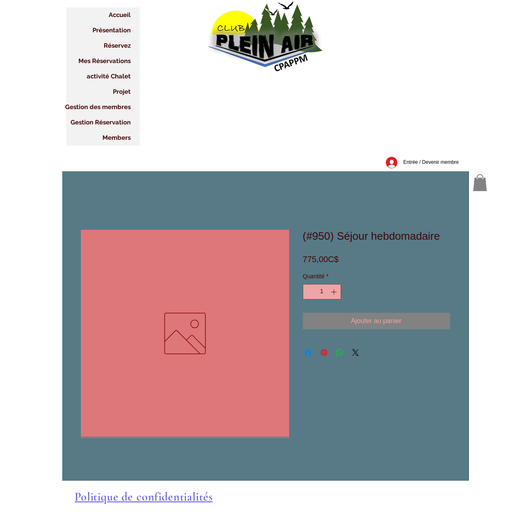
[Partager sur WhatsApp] (340, 353)
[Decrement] (309, 292)
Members (116, 137)
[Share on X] (355, 353)
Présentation (112, 30)
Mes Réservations (104, 61)
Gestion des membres (98, 107)
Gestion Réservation (101, 122)
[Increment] (334, 292)
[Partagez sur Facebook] (308, 353)
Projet (122, 91)
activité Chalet (109, 76)
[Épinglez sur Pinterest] (324, 353)
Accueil (120, 15)
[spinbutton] (321, 292)
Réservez (117, 45)
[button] (480, 182)
